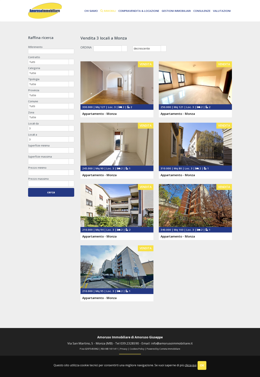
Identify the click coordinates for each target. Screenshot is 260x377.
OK (202, 365)
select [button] (124, 48)
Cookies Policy (137, 348)
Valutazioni (222, 11)
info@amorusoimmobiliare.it (172, 343)
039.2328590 (129, 343)
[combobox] (108, 48)
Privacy (123, 348)
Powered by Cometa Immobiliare (163, 348)
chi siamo (91, 11)
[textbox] (51, 51)
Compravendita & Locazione (138, 11)
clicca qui (190, 365)
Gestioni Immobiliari (176, 11)
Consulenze (201, 11)
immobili (108, 11)
